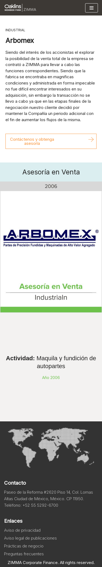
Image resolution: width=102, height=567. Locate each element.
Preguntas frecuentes (24, 553)
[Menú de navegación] (91, 7)
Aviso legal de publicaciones (30, 538)
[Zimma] (20, 8)
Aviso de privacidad (22, 530)
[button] (51, 141)
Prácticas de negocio (24, 546)
